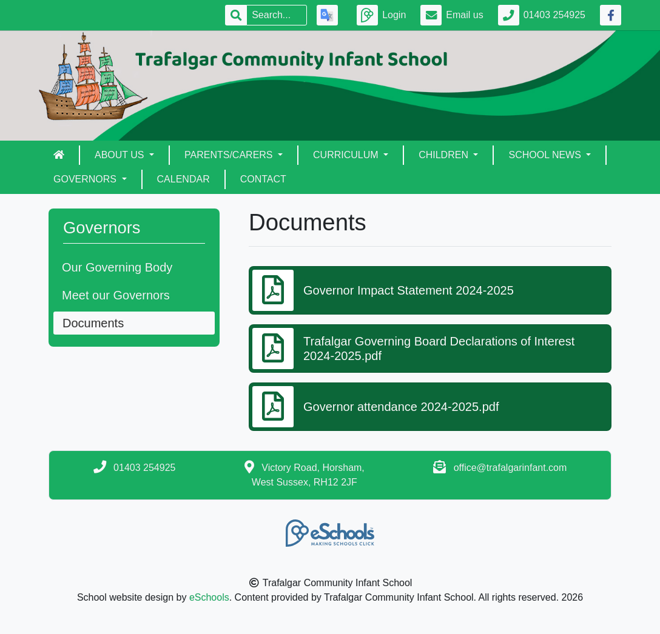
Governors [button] (86, 179)
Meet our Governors (116, 295)
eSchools (209, 597)
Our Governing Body (117, 267)
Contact (263, 179)
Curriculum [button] (347, 155)
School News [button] (546, 155)
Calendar (183, 179)
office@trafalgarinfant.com (510, 467)
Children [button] (445, 155)
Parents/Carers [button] (229, 155)
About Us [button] (121, 155)
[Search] (276, 15)
